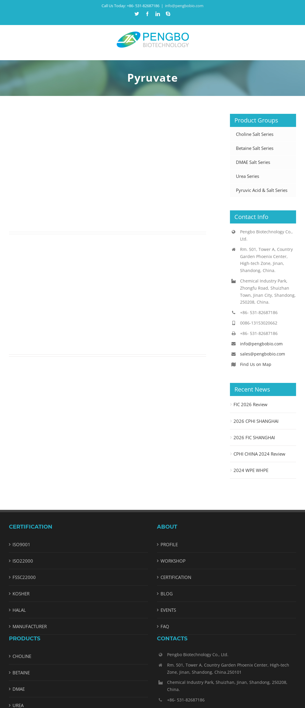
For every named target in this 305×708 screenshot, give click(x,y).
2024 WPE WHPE (251, 470)
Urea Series (247, 176)
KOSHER (21, 594)
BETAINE (21, 673)
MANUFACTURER (30, 626)
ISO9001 (21, 544)
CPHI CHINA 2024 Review (259, 454)
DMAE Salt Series (253, 162)
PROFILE (169, 544)
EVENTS (168, 610)
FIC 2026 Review (250, 404)
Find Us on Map (255, 364)
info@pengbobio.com (184, 5)
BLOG (167, 594)
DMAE (19, 689)
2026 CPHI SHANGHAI (256, 421)
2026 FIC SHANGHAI (254, 437)
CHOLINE (22, 656)
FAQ (165, 626)
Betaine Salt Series (254, 148)
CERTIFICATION (176, 577)
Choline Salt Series (254, 134)
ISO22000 (23, 561)
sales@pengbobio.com (262, 354)
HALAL (19, 610)
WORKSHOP (173, 561)
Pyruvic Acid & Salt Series (261, 190)
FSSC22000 (24, 577)
